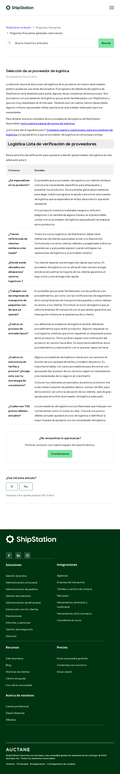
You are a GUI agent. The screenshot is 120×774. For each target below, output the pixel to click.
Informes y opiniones (18, 622)
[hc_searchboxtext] (52, 43)
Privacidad (22, 764)
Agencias (62, 575)
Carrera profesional (17, 706)
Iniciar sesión (64, 671)
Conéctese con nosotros (72, 665)
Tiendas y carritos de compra (74, 589)
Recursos (12, 647)
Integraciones (67, 565)
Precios (62, 647)
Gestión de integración (19, 629)
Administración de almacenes (23, 602)
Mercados (63, 595)
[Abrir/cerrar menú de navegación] (112, 7)
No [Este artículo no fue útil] (26, 486)
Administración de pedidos (22, 589)
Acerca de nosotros (20, 695)
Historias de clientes (18, 671)
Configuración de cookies (61, 764)
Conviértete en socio (69, 620)
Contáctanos (60, 454)
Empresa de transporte (71, 582)
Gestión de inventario (18, 596)
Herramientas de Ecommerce (74, 613)
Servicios (11, 636)
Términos (10, 764)
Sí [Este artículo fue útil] (12, 486)
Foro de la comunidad (19, 685)
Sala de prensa (14, 658)
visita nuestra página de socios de (47, 123)
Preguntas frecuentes (48, 27)
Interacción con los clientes (22, 609)
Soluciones (14, 565)
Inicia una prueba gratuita (72, 658)
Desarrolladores (15, 713)
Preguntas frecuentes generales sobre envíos (36, 33)
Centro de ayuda (16, 678)
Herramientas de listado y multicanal (72, 605)
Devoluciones (14, 616)
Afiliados (11, 719)
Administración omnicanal (21, 582)
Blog (8, 665)
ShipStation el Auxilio (18, 27)
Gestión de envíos (16, 575)
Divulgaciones (37, 764)
